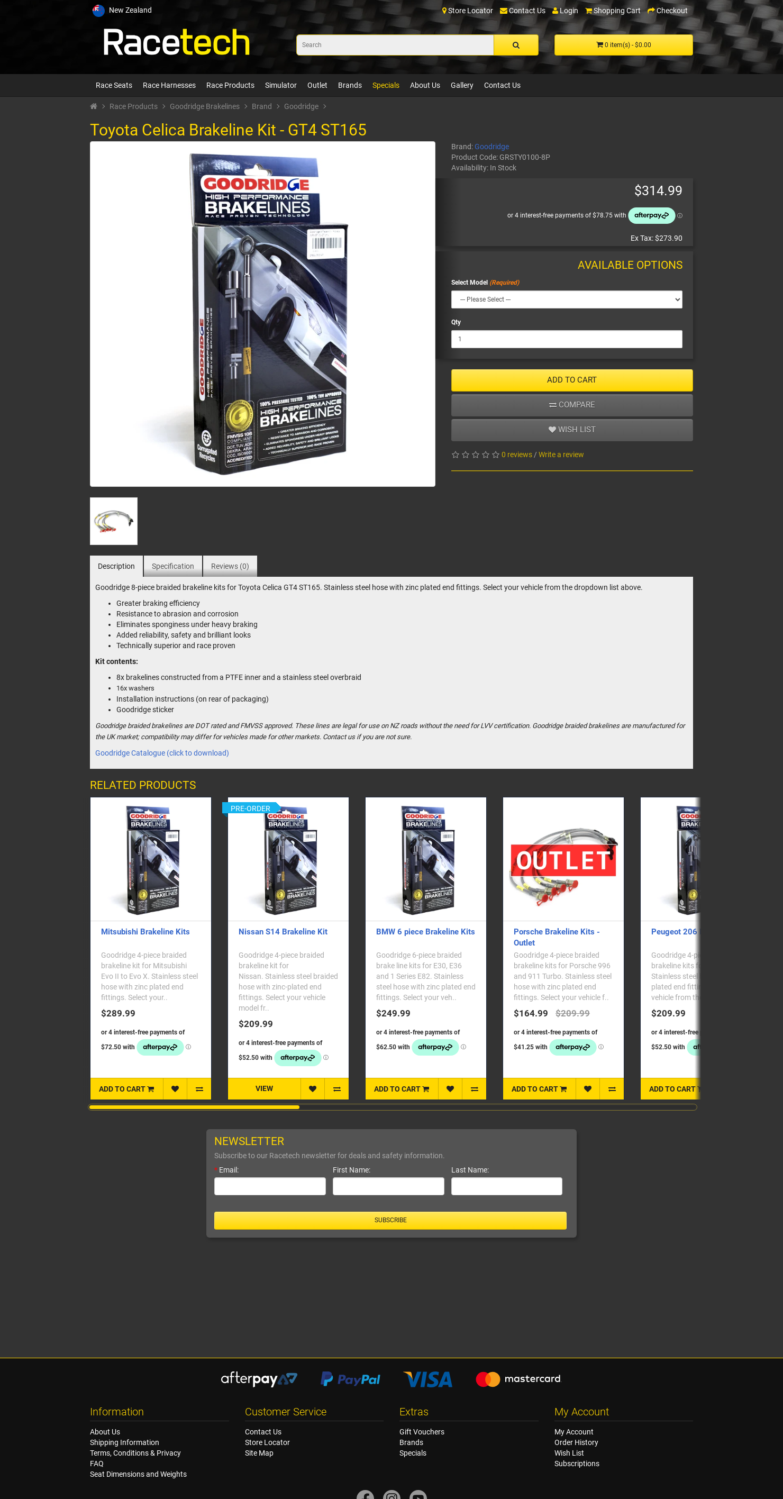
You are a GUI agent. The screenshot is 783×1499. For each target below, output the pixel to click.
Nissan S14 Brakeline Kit (283, 932)
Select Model (469, 282)
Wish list (572, 429)
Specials (385, 85)
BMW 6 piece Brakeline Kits (425, 932)
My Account (574, 1432)
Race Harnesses (169, 85)
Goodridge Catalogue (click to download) (162, 753)
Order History (576, 1442)
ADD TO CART (572, 380)
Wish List (569, 1453)
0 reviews (517, 454)
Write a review (561, 454)
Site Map (259, 1453)
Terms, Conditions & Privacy (135, 1453)
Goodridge (301, 106)
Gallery (462, 85)
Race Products (230, 85)
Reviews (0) (230, 566)
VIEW (264, 1088)
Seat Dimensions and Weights (138, 1474)
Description (116, 566)
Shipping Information (124, 1442)
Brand (262, 106)
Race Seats (114, 85)
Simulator (281, 85)
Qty (456, 322)
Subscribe (391, 1220)
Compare (572, 405)
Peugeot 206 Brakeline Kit (698, 932)
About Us (425, 85)
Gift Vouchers (421, 1432)
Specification (173, 566)
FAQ (97, 1463)
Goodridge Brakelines (205, 106)
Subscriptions (576, 1463)
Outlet (317, 85)
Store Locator (267, 1442)
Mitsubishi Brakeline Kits (145, 932)
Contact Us (502, 85)
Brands (350, 85)
